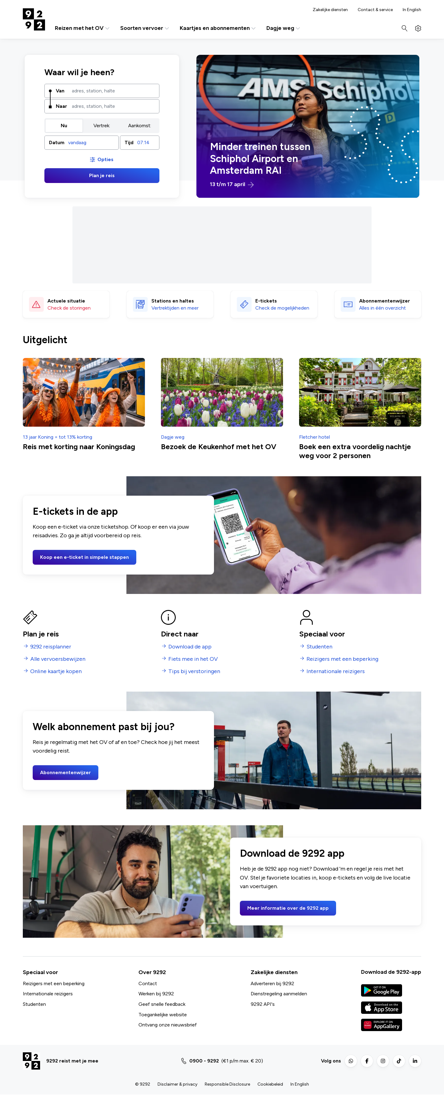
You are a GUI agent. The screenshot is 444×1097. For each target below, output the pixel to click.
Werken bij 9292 (156, 994)
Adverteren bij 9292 (272, 983)
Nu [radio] (64, 125)
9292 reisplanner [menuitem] (50, 647)
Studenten (34, 1004)
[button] (81, 143)
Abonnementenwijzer (65, 772)
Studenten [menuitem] (319, 647)
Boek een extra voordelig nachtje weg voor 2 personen (355, 451)
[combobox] (113, 91)
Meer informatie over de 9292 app (288, 908)
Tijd (129, 142)
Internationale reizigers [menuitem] (335, 671)
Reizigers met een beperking (53, 983)
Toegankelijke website (162, 1015)
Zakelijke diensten (330, 9)
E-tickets (266, 301)
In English (412, 9)
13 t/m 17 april (232, 184)
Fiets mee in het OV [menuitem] (193, 659)
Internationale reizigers (48, 994)
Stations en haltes (172, 301)
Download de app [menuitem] (190, 647)
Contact (147, 983)
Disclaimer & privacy (177, 1084)
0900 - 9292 (204, 1061)
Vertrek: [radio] (101, 125)
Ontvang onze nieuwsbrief (167, 1025)
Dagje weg (283, 28)
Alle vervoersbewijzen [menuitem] (57, 659)
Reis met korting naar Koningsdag (79, 446)
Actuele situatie (66, 301)
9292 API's (263, 1004)
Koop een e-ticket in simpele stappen (84, 557)
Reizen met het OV (82, 28)
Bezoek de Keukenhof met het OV (218, 446)
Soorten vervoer (145, 28)
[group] (101, 125)
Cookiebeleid (270, 1084)
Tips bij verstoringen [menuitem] (194, 671)
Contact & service (375, 9)
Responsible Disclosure (227, 1084)
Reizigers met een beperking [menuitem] (342, 659)
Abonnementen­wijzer (384, 301)
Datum (56, 142)
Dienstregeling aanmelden (279, 994)
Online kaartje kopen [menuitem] (56, 671)
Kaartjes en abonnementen (218, 28)
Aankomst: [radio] (139, 125)
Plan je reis (102, 175)
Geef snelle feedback (161, 1004)
